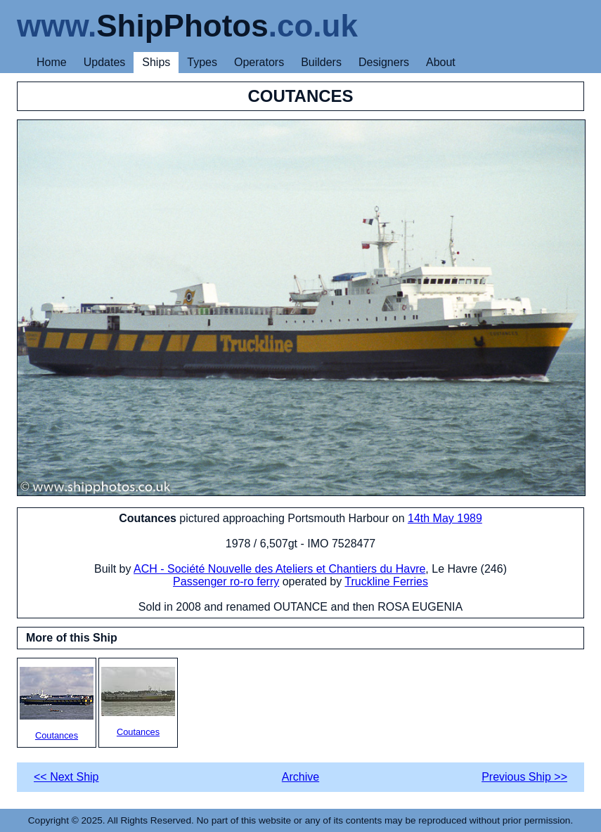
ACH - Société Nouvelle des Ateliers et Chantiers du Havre (279, 569)
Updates (105, 62)
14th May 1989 (445, 518)
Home (52, 62)
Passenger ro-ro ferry (226, 581)
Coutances (56, 704)
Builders (321, 62)
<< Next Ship (66, 777)
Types (202, 62)
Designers (383, 62)
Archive (300, 777)
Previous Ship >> (524, 777)
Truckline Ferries (386, 581)
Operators (259, 62)
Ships (156, 62)
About (440, 62)
